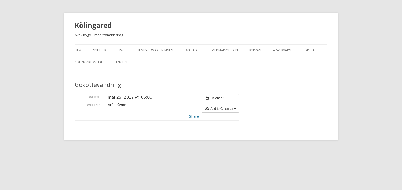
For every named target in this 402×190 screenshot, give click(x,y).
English (122, 62)
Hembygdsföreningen (155, 50)
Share (194, 116)
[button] (220, 108)
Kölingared (93, 25)
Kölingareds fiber (89, 62)
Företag (310, 50)
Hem (78, 50)
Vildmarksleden (225, 50)
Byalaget (192, 50)
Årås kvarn (282, 50)
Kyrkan (255, 50)
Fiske (121, 50)
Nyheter (99, 50)
